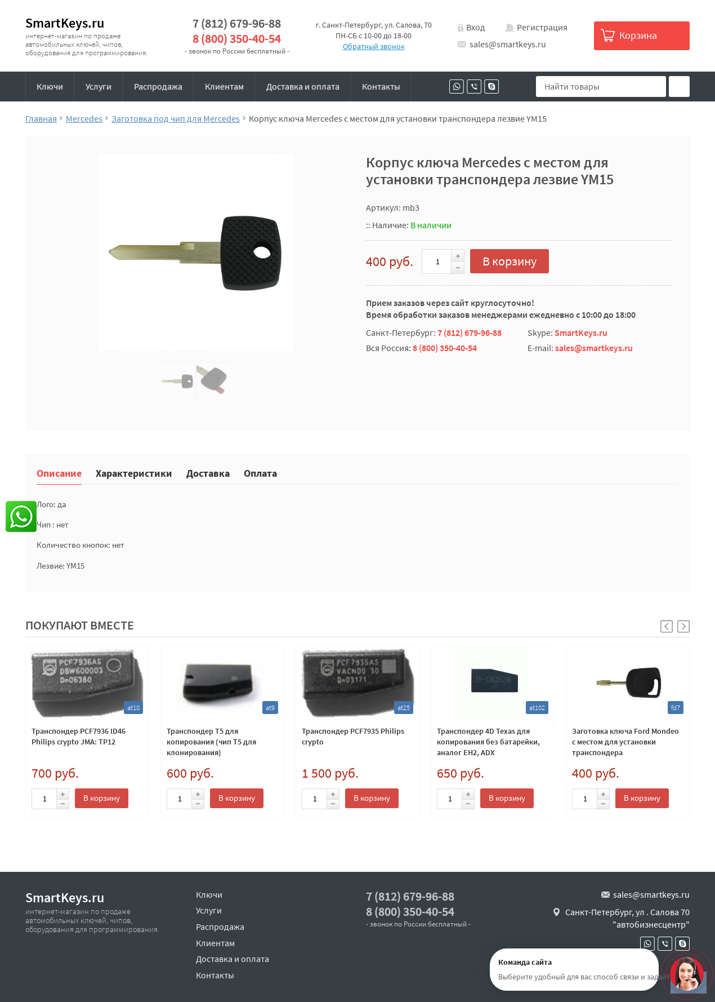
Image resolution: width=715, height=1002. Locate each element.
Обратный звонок (374, 46)
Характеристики (134, 472)
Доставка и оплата (302, 86)
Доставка (208, 472)
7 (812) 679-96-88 (237, 23)
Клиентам (224, 86)
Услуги (98, 86)
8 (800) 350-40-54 (237, 38)
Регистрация (542, 27)
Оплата (260, 472)
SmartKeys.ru (64, 23)
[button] (683, 626)
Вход (475, 27)
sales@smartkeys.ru (508, 44)
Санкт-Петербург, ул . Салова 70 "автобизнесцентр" (627, 918)
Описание (59, 472)
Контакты (381, 86)
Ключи (50, 86)
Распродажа (158, 86)
